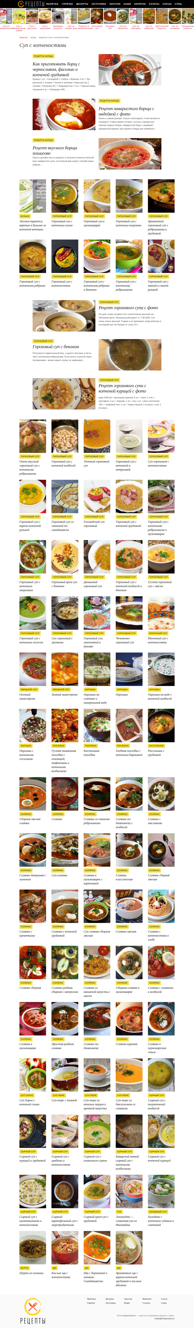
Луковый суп (110, 27)
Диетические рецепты (162, 27)
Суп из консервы (136, 27)
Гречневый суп (96, 27)
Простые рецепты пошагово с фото (32, 1311)
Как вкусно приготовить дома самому (31, 4)
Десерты (82, 4)
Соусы (167, 4)
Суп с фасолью (32, 27)
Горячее (67, 4)
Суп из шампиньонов (6, 27)
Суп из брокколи (123, 27)
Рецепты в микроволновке (84, 27)
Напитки (140, 4)
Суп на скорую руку (71, 27)
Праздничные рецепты (188, 27)
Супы (178, 4)
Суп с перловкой (45, 27)
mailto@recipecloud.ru (165, 1318)
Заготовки (98, 4)
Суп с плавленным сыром (19, 28)
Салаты (154, 4)
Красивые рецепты (58, 27)
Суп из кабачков (148, 27)
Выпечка (52, 4)
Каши (127, 4)
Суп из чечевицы (175, 27)
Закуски (114, 4)
